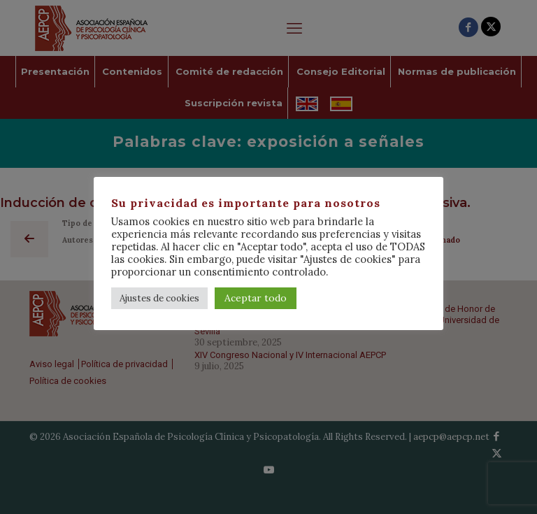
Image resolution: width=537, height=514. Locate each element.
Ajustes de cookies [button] (159, 298)
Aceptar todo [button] (255, 298)
